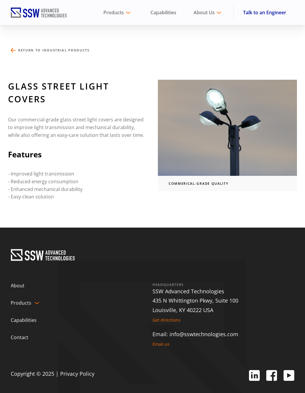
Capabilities (163, 12)
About (17, 285)
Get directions (166, 320)
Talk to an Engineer (264, 12)
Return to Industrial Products (54, 50)
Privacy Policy (77, 373)
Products (21, 303)
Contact (19, 337)
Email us (160, 344)
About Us (204, 12)
